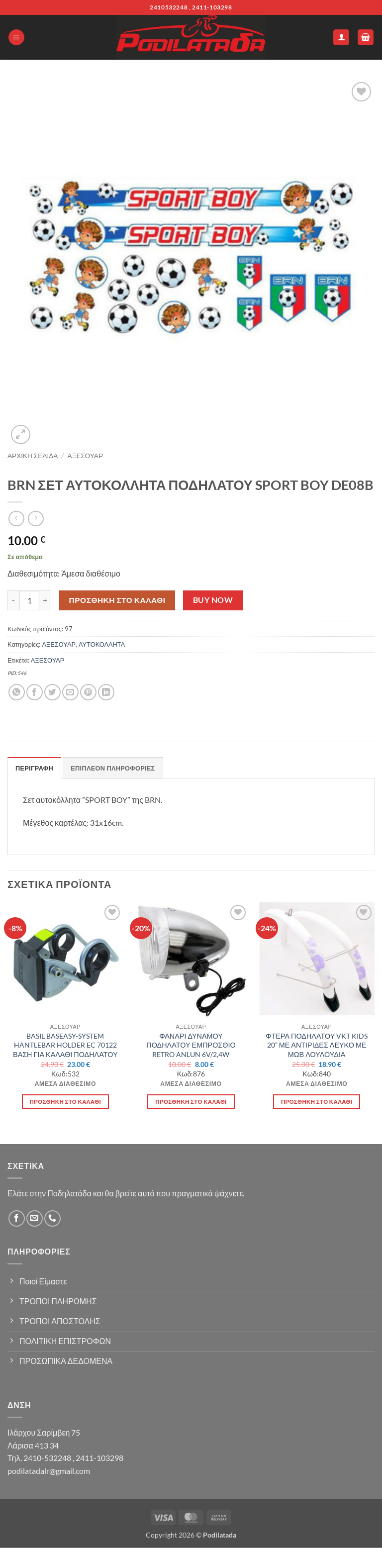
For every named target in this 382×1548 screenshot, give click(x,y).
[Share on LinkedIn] (106, 692)
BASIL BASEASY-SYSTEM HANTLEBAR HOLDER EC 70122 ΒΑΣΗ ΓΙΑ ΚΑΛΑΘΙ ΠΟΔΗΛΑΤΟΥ (65, 1045)
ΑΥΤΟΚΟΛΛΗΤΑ (102, 644)
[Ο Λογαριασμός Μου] (341, 37)
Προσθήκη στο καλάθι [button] (65, 1101)
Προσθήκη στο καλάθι (117, 599)
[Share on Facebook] (34, 692)
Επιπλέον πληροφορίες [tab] (113, 768)
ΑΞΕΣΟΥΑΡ (85, 456)
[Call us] (52, 1218)
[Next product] (16, 518)
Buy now (213, 599)
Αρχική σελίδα (32, 456)
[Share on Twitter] (52, 692)
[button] (16, 37)
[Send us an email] (34, 1218)
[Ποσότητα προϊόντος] (29, 600)
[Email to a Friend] (70, 692)
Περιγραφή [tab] (34, 768)
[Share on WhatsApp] (16, 692)
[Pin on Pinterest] (88, 692)
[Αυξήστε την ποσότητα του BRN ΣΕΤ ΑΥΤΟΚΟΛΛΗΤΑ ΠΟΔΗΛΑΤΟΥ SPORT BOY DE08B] (45, 600)
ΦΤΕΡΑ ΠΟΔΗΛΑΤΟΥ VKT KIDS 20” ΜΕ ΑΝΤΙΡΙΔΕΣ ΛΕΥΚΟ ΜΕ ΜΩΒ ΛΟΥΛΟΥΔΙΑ (317, 1045)
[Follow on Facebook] (16, 1218)
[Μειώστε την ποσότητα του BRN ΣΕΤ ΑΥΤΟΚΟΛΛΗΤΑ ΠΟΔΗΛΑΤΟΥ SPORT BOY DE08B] (13, 600)
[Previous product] (35, 518)
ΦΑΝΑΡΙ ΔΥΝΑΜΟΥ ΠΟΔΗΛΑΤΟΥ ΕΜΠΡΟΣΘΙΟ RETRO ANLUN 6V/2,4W (190, 1045)
